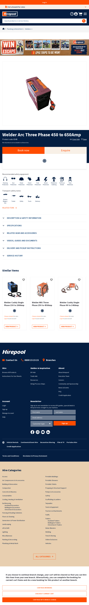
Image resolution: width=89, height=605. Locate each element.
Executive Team (64, 376)
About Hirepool (64, 372)
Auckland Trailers (53, 521)
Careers (61, 380)
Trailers (48, 519)
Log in (44, 2)
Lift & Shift (5, 528)
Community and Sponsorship (68, 384)
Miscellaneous (7, 536)
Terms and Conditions (10, 456)
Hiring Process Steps (37, 384)
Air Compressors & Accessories (13, 480)
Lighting (5, 532)
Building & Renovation (9, 484)
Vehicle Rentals (12, 442)
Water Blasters (50, 528)
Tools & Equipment (51, 507)
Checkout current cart (44, 594)
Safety (47, 496)
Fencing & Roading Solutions (12, 513)
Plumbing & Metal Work (15, 29)
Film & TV (60, 442)
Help (3, 417)
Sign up (4, 409)
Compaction (6, 488)
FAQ (60, 391)
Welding (48, 532)
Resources (34, 380)
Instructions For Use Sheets (12, 376)
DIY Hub (33, 372)
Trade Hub (33, 376)
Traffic (47, 515)
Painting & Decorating (9, 539)
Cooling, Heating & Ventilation (12, 499)
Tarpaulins (48, 503)
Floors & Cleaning (8, 517)
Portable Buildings (51, 476)
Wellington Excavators (12, 507)
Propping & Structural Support (55, 488)
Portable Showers (51, 480)
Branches (49, 360)
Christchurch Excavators (13, 509)
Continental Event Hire (29, 442)
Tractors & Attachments (53, 511)
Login (4, 405)
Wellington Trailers (54, 523)
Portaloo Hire (72, 442)
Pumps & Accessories (53, 492)
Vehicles (48, 543)
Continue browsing (44, 588)
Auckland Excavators (12, 505)
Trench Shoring (50, 536)
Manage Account (8, 413)
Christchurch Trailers (55, 525)
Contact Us (9, 360)
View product (11, 326)
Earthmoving (6, 503)
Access (4, 476)
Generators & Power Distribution (13, 520)
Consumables (7, 496)
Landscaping (6, 524)
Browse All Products (9, 372)
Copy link (75, 139)
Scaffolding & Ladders (53, 499)
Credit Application (65, 395)
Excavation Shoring (47, 442)
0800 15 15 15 (30, 360)
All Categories (44, 556)
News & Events (64, 388)
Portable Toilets (50, 484)
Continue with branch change (44, 600)
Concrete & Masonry (9, 492)
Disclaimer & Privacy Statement (35, 456)
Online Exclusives (51, 539)
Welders (28, 29)
